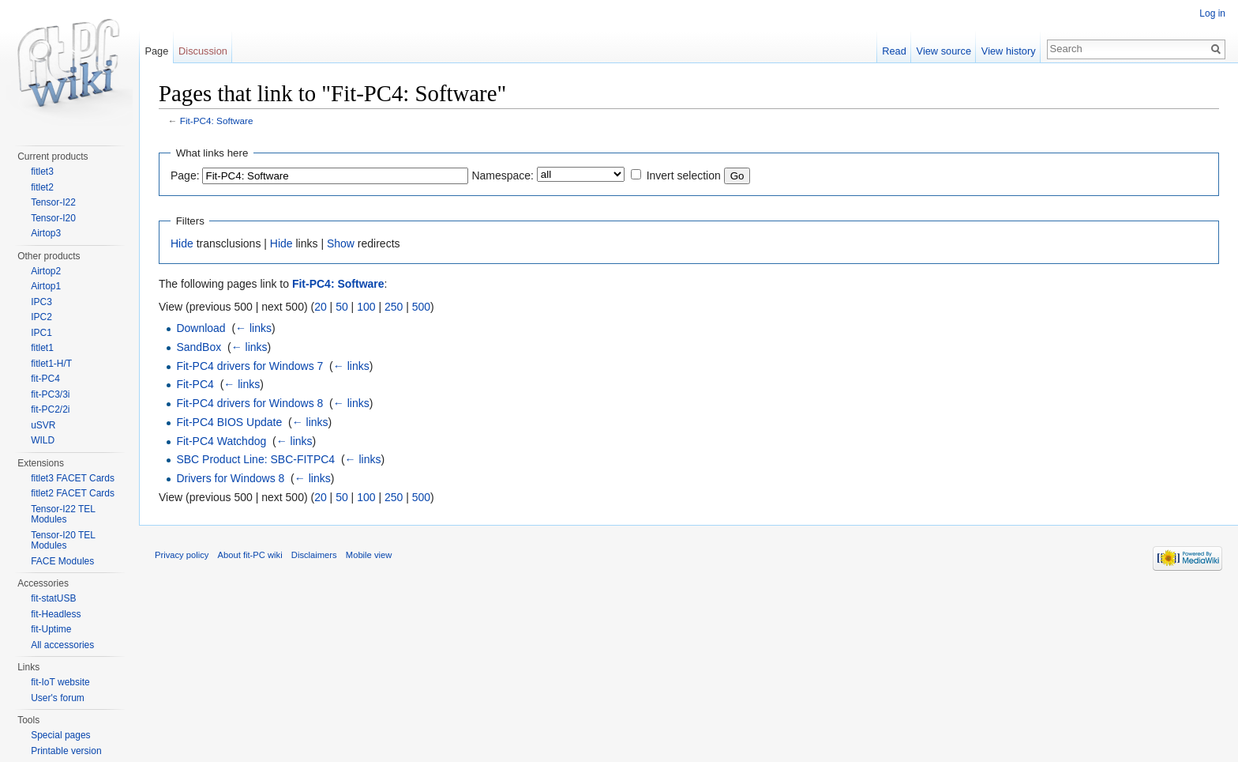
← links (253, 328)
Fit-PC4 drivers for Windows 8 (249, 403)
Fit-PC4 (194, 384)
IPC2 (41, 317)
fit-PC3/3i (50, 394)
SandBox (198, 347)
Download (200, 328)
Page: (185, 175)
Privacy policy (181, 555)
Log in (1212, 13)
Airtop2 (46, 271)
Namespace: (502, 175)
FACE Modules (62, 561)
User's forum (57, 698)
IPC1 (41, 332)
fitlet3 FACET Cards (72, 478)
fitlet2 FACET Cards (72, 493)
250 (394, 306)
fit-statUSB (53, 598)
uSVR (43, 425)
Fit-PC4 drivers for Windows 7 (249, 366)
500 (421, 306)
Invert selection (684, 175)
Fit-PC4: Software (216, 120)
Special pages (60, 735)
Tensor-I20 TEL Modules (63, 541)
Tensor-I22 (53, 202)
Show (341, 243)
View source (944, 51)
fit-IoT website (60, 682)
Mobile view (369, 555)
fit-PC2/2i (50, 409)
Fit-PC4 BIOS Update (229, 422)
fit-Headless (56, 614)
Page (156, 51)
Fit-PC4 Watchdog (221, 441)
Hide (182, 243)
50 (342, 306)
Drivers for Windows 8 (230, 478)
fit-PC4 (45, 378)
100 (366, 306)
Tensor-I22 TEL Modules (63, 515)
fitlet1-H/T (51, 363)
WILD (42, 440)
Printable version (66, 750)
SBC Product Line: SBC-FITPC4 (255, 459)
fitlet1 (42, 347)
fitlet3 (42, 171)
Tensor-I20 (53, 218)
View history (1008, 51)
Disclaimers (314, 555)
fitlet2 (42, 187)
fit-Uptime (51, 629)
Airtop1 (46, 286)
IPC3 (41, 301)
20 (320, 306)
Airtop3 (46, 233)
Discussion (202, 51)
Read (894, 51)
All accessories (62, 645)
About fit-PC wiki (250, 555)
